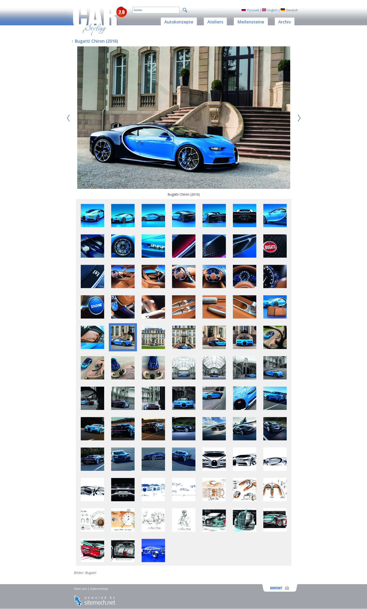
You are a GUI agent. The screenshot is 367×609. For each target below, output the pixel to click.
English (273, 10)
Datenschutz (99, 589)
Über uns (80, 589)
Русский (253, 10)
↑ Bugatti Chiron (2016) (94, 41)
